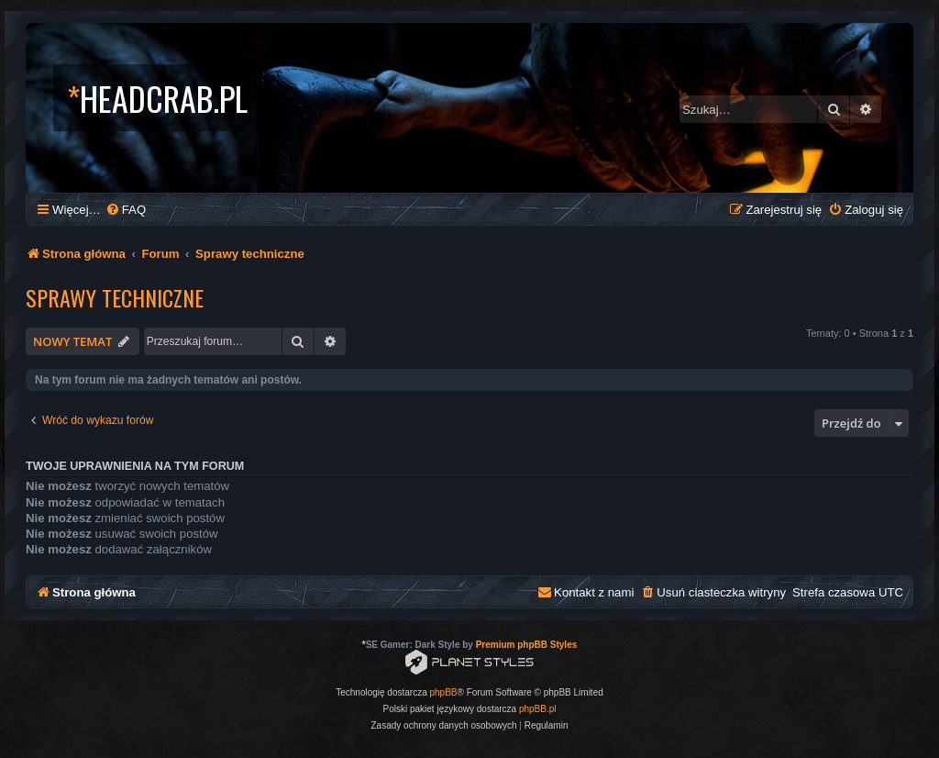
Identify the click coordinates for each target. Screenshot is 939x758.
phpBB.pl (538, 709)
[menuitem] (125, 209)
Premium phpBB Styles (527, 645)
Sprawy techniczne (115, 297)
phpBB (444, 692)
